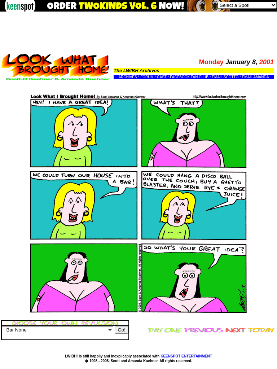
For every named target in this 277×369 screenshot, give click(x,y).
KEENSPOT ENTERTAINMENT (186, 356)
